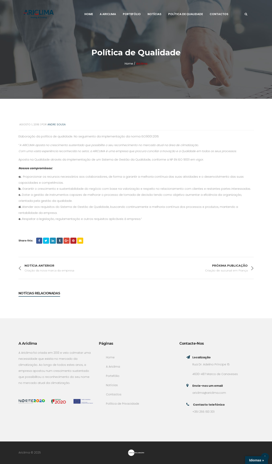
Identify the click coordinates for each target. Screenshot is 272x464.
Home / (130, 64)
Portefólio (132, 14)
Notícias (154, 14)
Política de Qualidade (185, 14)
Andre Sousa (56, 124)
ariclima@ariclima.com (209, 393)
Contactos (219, 14)
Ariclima (141, 64)
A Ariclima (108, 14)
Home (88, 14)
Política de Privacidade (122, 404)
